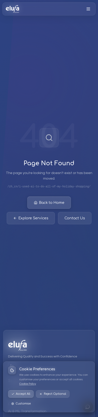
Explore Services (30, 218)
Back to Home (49, 203)
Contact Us (75, 218)
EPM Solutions (19, 390)
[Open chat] (87, 406)
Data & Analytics (21, 404)
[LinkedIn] (12, 366)
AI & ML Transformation (27, 411)
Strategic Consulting (24, 397)
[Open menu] (88, 9)
